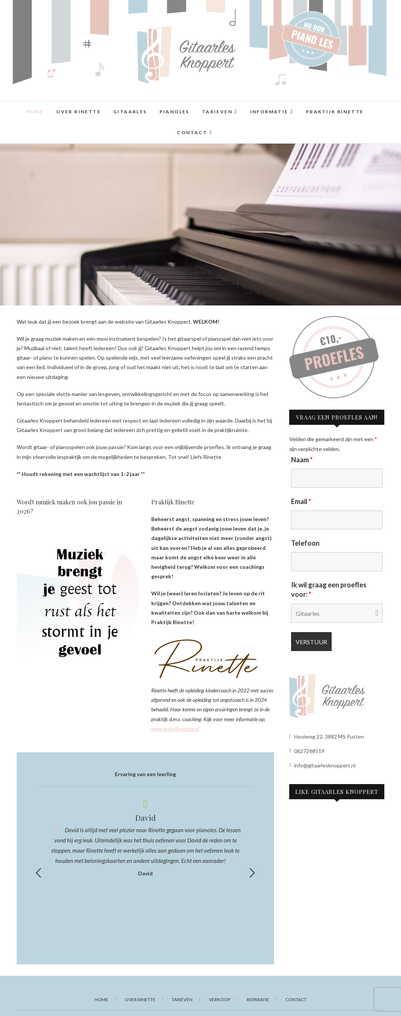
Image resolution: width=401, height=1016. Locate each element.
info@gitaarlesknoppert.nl (322, 765)
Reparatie (258, 999)
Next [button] (252, 873)
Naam (302, 460)
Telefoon (305, 543)
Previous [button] (38, 873)
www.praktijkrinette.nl (175, 728)
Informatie (269, 111)
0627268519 (306, 751)
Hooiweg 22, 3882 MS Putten (326, 736)
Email (301, 501)
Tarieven (217, 111)
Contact (192, 132)
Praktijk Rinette (334, 111)
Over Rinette (78, 111)
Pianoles (175, 111)
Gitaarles (130, 111)
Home (35, 111)
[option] (145, 836)
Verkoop (219, 999)
